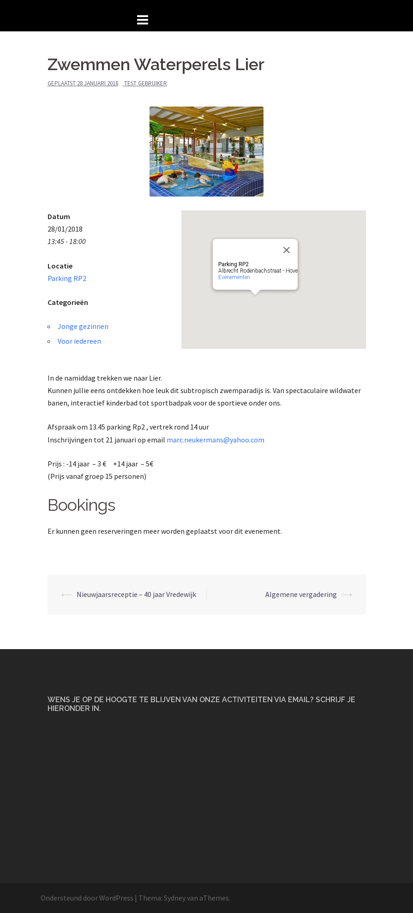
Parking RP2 (67, 278)
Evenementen (234, 277)
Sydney (175, 897)
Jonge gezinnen (83, 326)
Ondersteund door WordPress (87, 897)
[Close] (286, 250)
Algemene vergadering (301, 594)
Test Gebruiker (145, 83)
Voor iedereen (79, 341)
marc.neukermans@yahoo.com (215, 439)
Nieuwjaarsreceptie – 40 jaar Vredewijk (136, 594)
